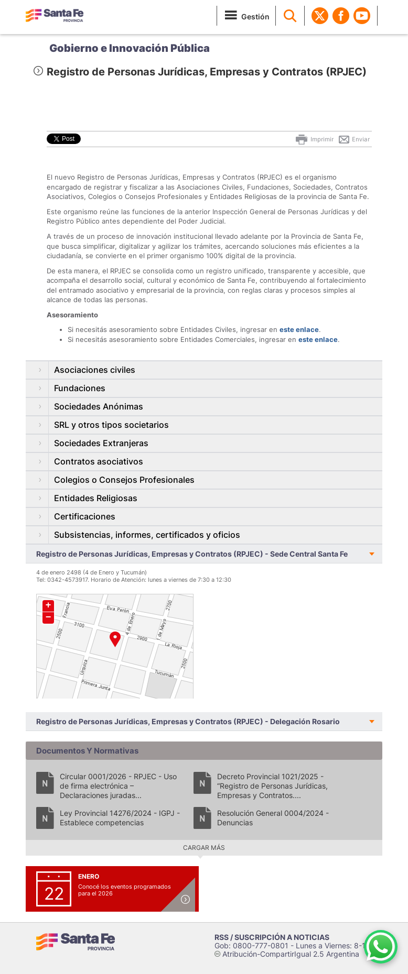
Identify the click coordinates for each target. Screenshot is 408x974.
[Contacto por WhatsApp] (381, 947)
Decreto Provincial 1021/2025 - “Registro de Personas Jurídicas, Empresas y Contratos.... (272, 786)
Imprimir (314, 139)
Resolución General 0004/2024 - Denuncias (273, 818)
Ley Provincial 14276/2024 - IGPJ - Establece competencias (120, 818)
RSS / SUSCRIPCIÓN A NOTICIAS (271, 937)
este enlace (299, 329)
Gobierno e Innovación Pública (129, 48)
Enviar (354, 139)
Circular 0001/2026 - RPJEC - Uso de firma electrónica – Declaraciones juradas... (118, 786)
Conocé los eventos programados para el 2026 (124, 890)
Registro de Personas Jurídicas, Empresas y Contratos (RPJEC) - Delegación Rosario (188, 721)
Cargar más (204, 847)
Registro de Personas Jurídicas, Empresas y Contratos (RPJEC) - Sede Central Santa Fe (192, 553)
